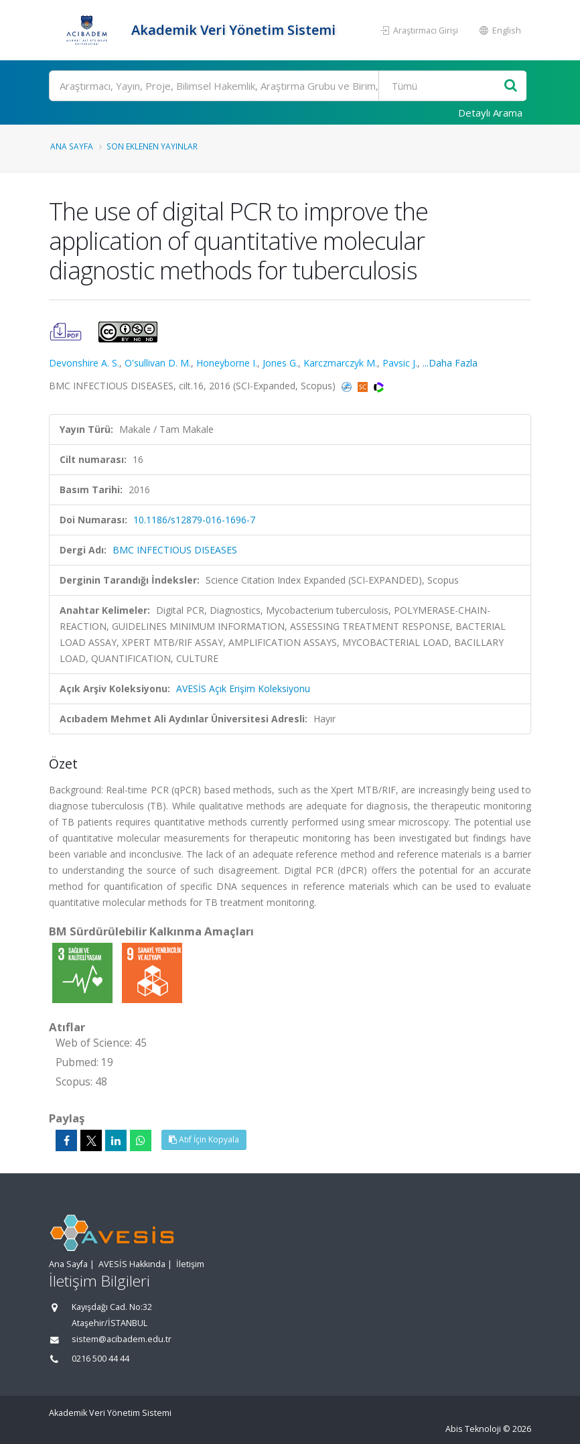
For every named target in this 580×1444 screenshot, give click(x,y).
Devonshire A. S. (84, 362)
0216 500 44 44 (100, 1358)
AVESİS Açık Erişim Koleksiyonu (243, 688)
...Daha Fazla (450, 362)
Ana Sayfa (71, 146)
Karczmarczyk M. (340, 362)
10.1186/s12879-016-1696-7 (194, 519)
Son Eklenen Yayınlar (152, 146)
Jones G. (280, 362)
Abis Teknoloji (473, 1429)
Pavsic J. (399, 362)
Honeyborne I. (226, 362)
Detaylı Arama (490, 112)
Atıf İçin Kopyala (204, 1139)
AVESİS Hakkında (131, 1264)
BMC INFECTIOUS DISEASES (175, 549)
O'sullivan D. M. (158, 362)
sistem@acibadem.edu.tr (121, 1339)
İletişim (190, 1264)
